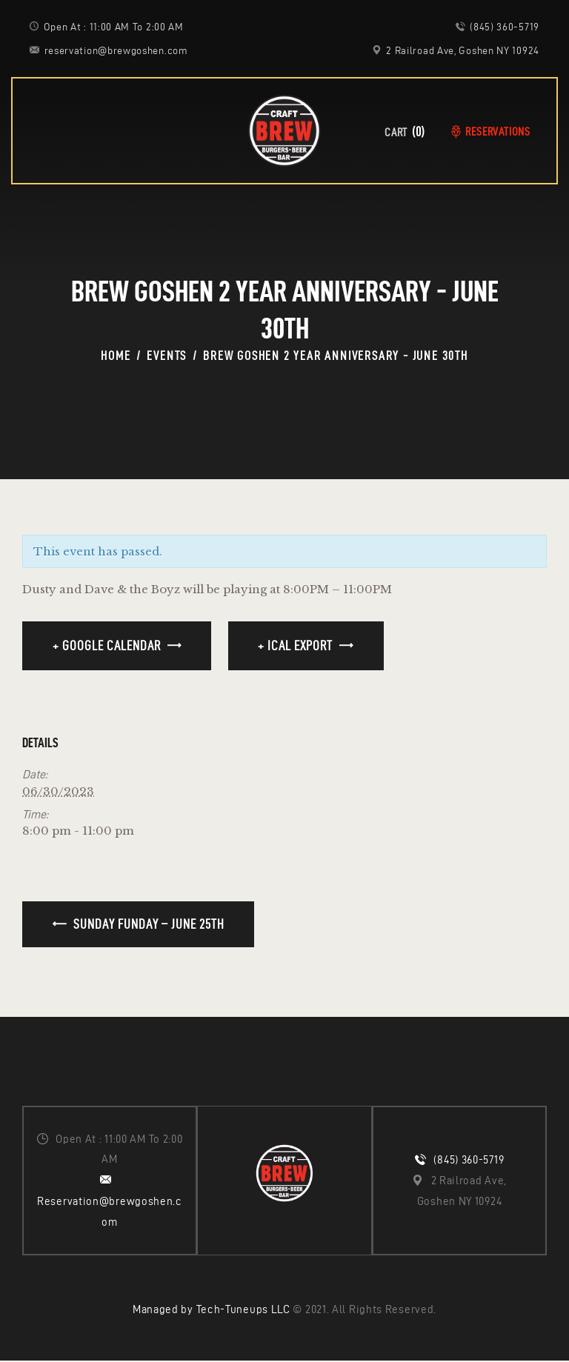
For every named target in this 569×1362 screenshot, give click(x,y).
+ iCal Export (295, 645)
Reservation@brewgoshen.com (109, 1212)
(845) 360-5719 (468, 1160)
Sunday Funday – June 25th (147, 924)
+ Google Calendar (107, 645)
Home (115, 355)
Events (167, 355)
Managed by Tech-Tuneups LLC (211, 1311)
